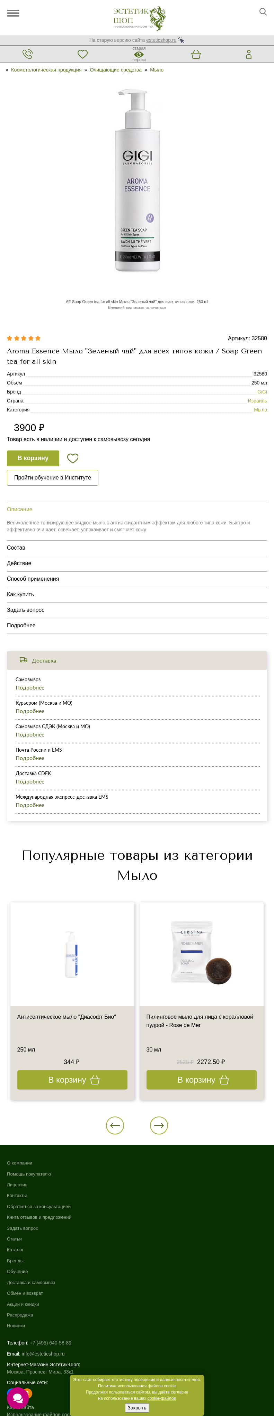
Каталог (146, 1164)
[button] (116, 1126)
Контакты (17, 1196)
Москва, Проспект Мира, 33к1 (40, 1286)
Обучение (148, 1186)
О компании (20, 1164)
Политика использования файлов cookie (137, 1386)
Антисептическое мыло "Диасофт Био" (67, 1018)
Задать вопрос (23, 1229)
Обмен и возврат (156, 1207)
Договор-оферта (25, 1350)
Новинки (146, 1240)
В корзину (33, 458)
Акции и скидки (154, 1219)
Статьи (15, 1240)
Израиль (257, 401)
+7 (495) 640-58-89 (50, 1257)
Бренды (146, 1175)
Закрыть (137, 1407)
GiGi (262, 392)
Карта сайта (20, 1321)
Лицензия (17, 1186)
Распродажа (151, 1229)
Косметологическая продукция (46, 70)
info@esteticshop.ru (43, 1268)
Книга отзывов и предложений (41, 1219)
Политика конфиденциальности (43, 1336)
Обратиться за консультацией (40, 1207)
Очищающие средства (116, 70)
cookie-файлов (162, 1398)
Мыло (156, 70)
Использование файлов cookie (41, 1329)
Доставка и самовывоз (162, 1196)
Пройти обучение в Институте (52, 478)
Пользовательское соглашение (42, 1343)
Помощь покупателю (30, 1175)
